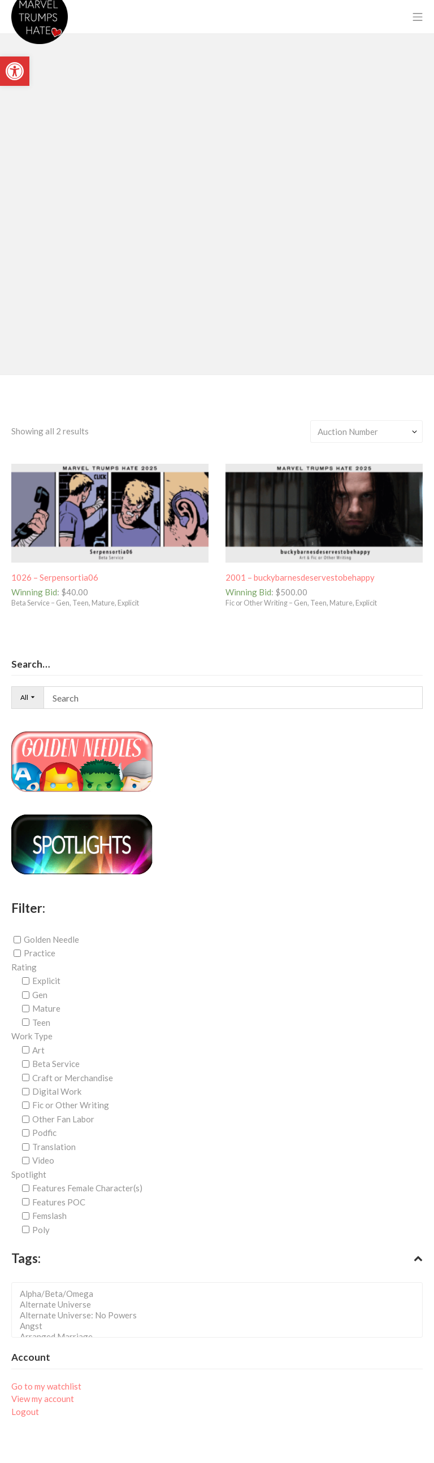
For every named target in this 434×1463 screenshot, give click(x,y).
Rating (24, 967)
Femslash (49, 1216)
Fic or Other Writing (70, 1105)
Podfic (44, 1132)
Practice (39, 953)
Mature (46, 1008)
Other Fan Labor (63, 1119)
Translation (54, 1147)
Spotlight (28, 1174)
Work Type (32, 1036)
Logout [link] (25, 1412)
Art (38, 1050)
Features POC (58, 1202)
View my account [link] (42, 1399)
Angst (220, 1326)
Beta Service (56, 1064)
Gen (39, 995)
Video (43, 1160)
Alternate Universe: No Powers (220, 1315)
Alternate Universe (220, 1304)
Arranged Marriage (220, 1336)
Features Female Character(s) (87, 1188)
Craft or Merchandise (72, 1077)
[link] (14, 71)
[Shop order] (366, 431)
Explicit (46, 981)
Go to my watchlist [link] (46, 1386)
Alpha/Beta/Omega (220, 1293)
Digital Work (56, 1091)
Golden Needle (51, 939)
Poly (41, 1229)
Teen (41, 1022)
